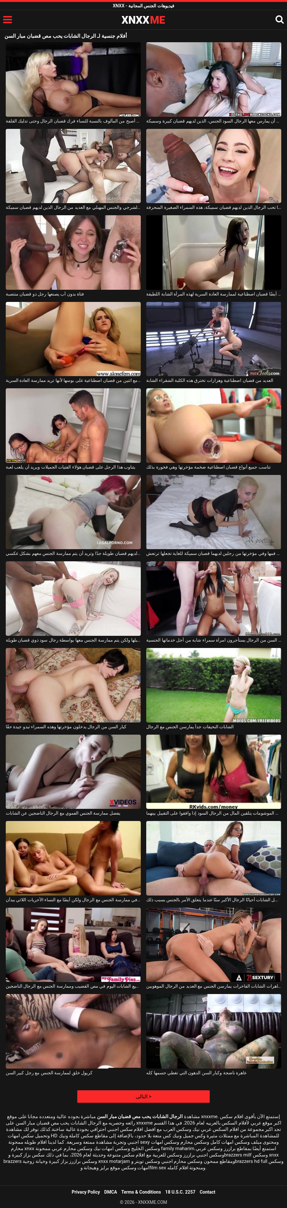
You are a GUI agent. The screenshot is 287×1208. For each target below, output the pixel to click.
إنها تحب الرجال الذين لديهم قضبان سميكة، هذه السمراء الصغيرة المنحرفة (213, 207)
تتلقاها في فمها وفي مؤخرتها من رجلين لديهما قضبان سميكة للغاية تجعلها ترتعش (213, 553)
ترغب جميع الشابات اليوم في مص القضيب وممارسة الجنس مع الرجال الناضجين (73, 986)
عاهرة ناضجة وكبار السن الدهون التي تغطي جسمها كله (196, 1072)
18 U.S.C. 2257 (180, 1192)
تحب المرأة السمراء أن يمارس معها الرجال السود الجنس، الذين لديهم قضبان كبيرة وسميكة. (213, 120)
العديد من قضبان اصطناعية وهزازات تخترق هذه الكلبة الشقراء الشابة (209, 380)
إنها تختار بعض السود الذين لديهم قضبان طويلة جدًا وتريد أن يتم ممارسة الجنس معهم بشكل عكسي (73, 553)
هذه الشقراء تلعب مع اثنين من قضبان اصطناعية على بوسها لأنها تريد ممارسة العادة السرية (73, 380)
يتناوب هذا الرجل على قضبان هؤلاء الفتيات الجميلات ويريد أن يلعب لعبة (70, 467)
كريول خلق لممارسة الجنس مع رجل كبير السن (49, 1072)
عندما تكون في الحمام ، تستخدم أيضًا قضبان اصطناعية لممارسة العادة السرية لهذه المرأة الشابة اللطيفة (213, 293)
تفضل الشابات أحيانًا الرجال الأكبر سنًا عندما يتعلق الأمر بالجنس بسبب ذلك (213, 899)
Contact (207, 1192)
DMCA (110, 1192)
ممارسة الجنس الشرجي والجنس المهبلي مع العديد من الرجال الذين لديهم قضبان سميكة (73, 207)
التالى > (143, 1097)
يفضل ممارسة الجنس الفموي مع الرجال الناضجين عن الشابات (63, 813)
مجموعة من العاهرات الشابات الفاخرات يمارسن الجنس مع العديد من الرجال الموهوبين (213, 986)
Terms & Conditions (141, 1192)
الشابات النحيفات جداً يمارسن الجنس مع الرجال (190, 726)
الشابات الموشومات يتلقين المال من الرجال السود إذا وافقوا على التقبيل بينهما (213, 813)
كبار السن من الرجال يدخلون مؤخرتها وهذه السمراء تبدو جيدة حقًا (66, 726)
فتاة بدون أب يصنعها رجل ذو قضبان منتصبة (45, 293)
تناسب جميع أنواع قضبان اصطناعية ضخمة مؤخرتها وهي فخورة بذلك (208, 467)
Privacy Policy (86, 1192)
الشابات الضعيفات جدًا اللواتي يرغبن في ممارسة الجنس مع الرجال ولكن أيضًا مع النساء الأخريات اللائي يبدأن (73, 899)
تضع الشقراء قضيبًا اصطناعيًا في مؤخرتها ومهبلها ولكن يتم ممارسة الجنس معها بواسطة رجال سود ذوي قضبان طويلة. (73, 640)
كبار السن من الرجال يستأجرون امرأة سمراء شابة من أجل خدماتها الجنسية (213, 640)
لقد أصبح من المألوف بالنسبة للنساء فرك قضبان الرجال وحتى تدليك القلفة (73, 120)
